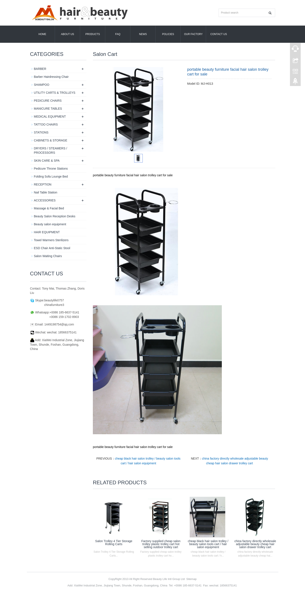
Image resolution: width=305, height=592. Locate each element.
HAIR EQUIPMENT (47, 232)
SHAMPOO (41, 84)
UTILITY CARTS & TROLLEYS (54, 92)
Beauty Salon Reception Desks (54, 216)
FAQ (117, 34)
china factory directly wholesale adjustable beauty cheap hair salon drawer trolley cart (255, 544)
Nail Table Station (45, 192)
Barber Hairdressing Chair (51, 76)
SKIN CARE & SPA (47, 160)
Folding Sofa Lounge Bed (51, 176)
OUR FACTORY (193, 34)
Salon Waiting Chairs (48, 256)
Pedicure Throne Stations (51, 168)
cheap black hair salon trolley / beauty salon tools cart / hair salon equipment (208, 544)
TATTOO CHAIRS (46, 124)
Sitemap (191, 579)
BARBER (40, 69)
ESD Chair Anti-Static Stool (52, 248)
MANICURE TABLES (48, 108)
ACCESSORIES (45, 200)
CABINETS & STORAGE (50, 140)
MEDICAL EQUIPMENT (50, 116)
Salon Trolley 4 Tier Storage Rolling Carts (113, 542)
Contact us (218, 34)
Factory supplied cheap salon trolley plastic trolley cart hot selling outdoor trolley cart (161, 544)
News (143, 34)
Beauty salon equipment (50, 224)
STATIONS (41, 132)
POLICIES (168, 34)
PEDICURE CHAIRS (48, 100)
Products (92, 34)
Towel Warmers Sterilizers (51, 240)
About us (67, 34)
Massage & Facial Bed (49, 208)
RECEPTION (43, 184)
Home (42, 34)
